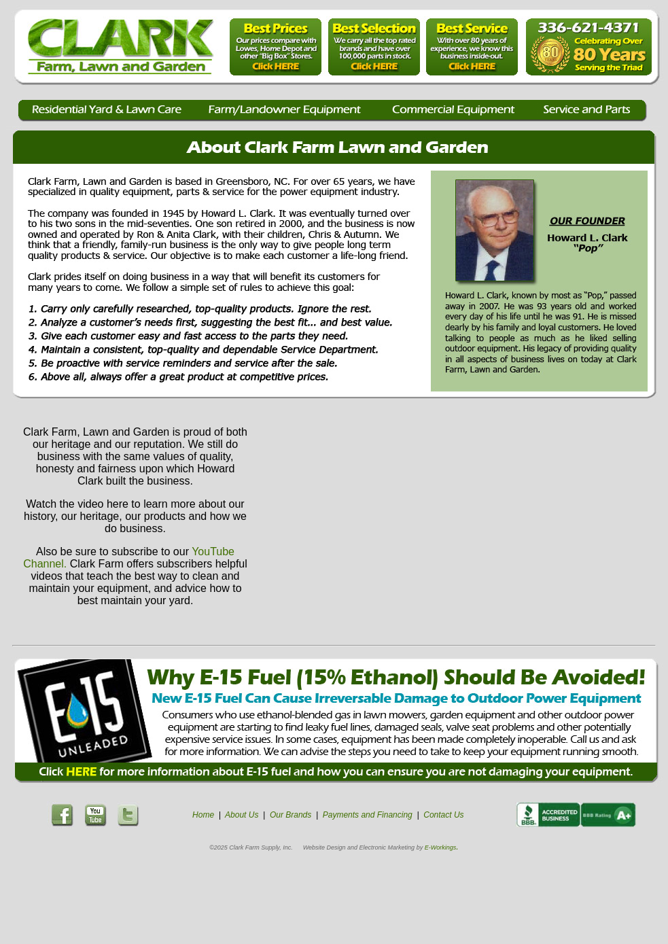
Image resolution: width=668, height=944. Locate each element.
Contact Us (443, 815)
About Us (241, 815)
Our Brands (290, 815)
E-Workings (441, 847)
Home (203, 815)
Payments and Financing (367, 815)
